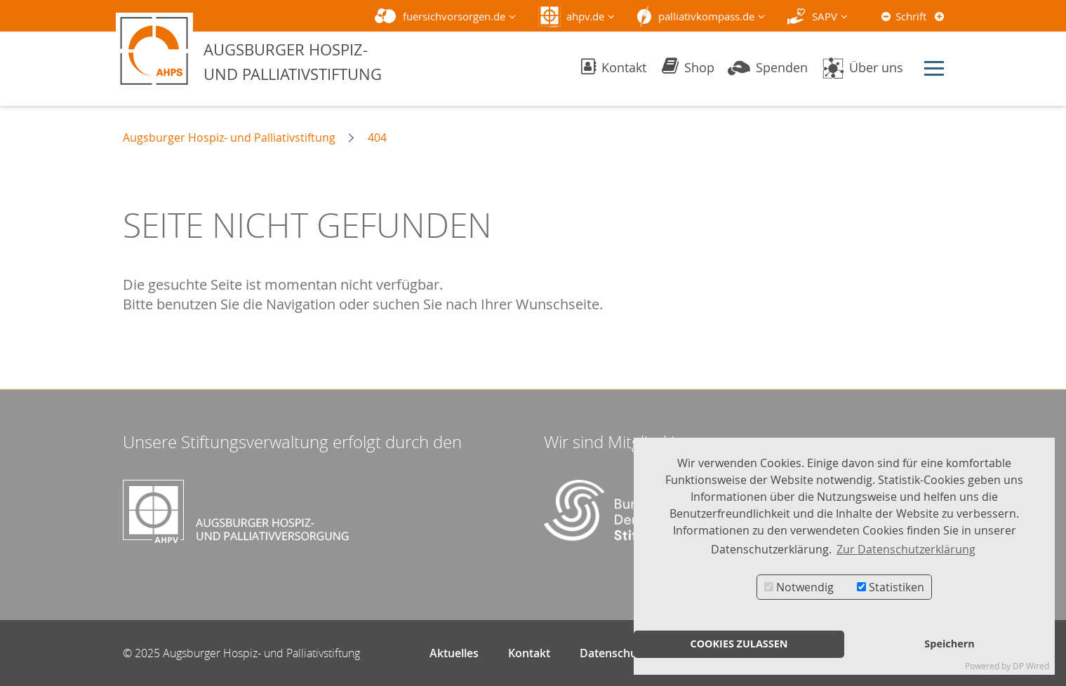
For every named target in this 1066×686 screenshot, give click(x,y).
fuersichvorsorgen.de (454, 16)
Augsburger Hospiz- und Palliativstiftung (229, 137)
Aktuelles (454, 653)
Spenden (768, 67)
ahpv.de (585, 16)
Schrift (910, 16)
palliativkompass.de (706, 16)
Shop (688, 67)
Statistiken (890, 587)
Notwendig (799, 587)
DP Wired (1031, 666)
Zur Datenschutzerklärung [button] (906, 549)
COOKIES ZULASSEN (738, 643)
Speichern (949, 643)
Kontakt (613, 67)
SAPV (824, 16)
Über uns (862, 67)
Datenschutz (613, 653)
